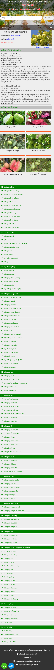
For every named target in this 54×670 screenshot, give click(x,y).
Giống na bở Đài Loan (9, 634)
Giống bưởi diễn (7, 224)
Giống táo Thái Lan (8, 387)
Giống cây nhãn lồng (9, 460)
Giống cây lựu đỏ (8, 301)
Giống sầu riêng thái (9, 527)
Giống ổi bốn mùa (38, 150)
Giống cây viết (7, 569)
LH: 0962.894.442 (7, 43)
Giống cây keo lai (8, 584)
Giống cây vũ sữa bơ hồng (11, 308)
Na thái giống (6, 631)
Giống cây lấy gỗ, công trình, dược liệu (15, 547)
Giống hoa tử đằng (8, 615)
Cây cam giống (7, 232)
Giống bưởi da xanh (9, 202)
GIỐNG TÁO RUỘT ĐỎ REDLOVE (14, 383)
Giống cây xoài (7, 476)
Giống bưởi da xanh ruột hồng (12, 194)
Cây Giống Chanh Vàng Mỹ (11, 289)
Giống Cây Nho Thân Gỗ (10, 316)
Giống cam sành (7, 262)
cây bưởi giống (7, 187)
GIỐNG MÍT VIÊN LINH (10, 410)
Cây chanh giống (8, 267)
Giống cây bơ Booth (8, 539)
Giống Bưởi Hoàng (8, 213)
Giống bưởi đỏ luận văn (10, 198)
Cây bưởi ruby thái (8, 349)
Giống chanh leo (7, 285)
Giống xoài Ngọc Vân (9, 491)
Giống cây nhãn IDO (9, 468)
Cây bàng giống (7, 577)
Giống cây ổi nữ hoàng (9, 441)
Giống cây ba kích (8, 580)
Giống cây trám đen (8, 319)
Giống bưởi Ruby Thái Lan (11, 205)
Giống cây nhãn (7, 457)
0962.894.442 (27, 5)
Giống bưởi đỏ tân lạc (9, 220)
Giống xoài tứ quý (8, 495)
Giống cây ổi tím (38, 127)
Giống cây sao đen (8, 595)
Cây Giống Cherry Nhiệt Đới (11, 360)
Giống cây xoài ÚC (8, 498)
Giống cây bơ (7, 531)
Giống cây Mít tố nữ (9, 403)
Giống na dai (6, 638)
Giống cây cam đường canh (11, 334)
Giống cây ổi (10, 39)
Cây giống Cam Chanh (9, 258)
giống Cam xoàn (7, 240)
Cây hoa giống (7, 604)
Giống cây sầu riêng (9, 515)
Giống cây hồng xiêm (9, 503)
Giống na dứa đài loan (9, 642)
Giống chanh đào (7, 274)
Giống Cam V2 (7, 251)
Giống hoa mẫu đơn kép (10, 611)
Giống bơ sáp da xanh (9, 542)
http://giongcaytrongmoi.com (27, 665)
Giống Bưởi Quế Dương (10, 209)
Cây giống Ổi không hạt (38, 174)
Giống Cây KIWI (8, 356)
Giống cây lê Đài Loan (12, 127)
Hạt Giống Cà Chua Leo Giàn (11, 338)
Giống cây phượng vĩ (9, 588)
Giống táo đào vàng (8, 390)
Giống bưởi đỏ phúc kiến (10, 216)
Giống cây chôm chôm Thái (11, 297)
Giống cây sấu (7, 558)
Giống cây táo (7, 372)
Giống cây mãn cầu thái (10, 327)
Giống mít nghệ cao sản (10, 406)
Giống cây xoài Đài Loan (10, 487)
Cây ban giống (7, 573)
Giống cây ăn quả (15, 35)
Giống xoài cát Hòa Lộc (10, 480)
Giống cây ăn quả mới (9, 294)
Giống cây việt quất (8, 341)
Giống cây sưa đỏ (8, 591)
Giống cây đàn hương (9, 599)
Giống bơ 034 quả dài (9, 535)
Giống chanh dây (7, 270)
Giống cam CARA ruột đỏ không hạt (14, 243)
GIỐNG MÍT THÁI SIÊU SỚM (12, 414)
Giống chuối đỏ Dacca (9, 323)
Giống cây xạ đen (8, 562)
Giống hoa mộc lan (8, 607)
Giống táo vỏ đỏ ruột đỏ (10, 379)
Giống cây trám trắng (9, 345)
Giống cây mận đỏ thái (9, 352)
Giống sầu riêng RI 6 (9, 523)
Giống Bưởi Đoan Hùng (10, 191)
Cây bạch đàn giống (8, 551)
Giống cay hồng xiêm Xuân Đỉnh (13, 511)
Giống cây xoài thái (8, 484)
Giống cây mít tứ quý (9, 421)
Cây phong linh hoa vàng (10, 566)
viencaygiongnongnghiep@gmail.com (27, 9)
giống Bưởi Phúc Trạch (10, 227)
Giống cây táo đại (8, 376)
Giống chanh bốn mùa (9, 281)
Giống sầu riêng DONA (10, 519)
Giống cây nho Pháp (8, 305)
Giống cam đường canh (10, 247)
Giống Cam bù (7, 254)
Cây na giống (6, 627)
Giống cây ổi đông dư (13, 150)
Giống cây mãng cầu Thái (10, 312)
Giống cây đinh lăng (8, 555)
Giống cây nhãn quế (8, 464)
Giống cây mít (7, 395)
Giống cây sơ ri (7, 330)
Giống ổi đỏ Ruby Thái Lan (12, 174)
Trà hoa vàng (6, 622)
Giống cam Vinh (7, 236)
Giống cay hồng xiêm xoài (10, 507)
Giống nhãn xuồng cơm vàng (11, 471)
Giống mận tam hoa (8, 367)
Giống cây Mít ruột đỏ (9, 417)
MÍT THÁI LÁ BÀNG (9, 399)
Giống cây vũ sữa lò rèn (10, 363)
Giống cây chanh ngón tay (10, 278)
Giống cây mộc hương (9, 618)
